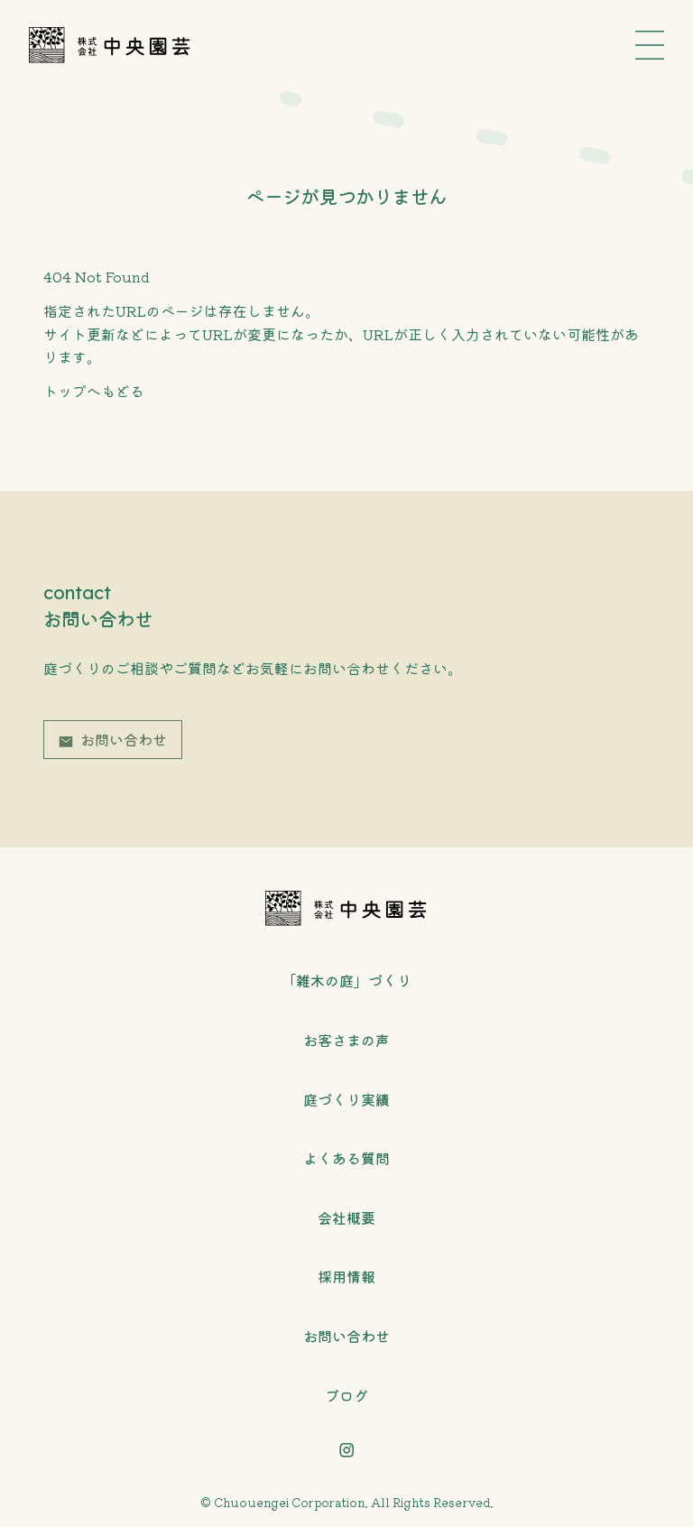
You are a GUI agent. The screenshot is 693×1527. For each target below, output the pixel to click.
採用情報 (346, 1276)
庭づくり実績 (346, 1099)
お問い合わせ (123, 739)
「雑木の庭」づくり (346, 980)
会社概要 (346, 1217)
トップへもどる (93, 391)
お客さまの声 (346, 1039)
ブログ (346, 1395)
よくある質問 (346, 1158)
